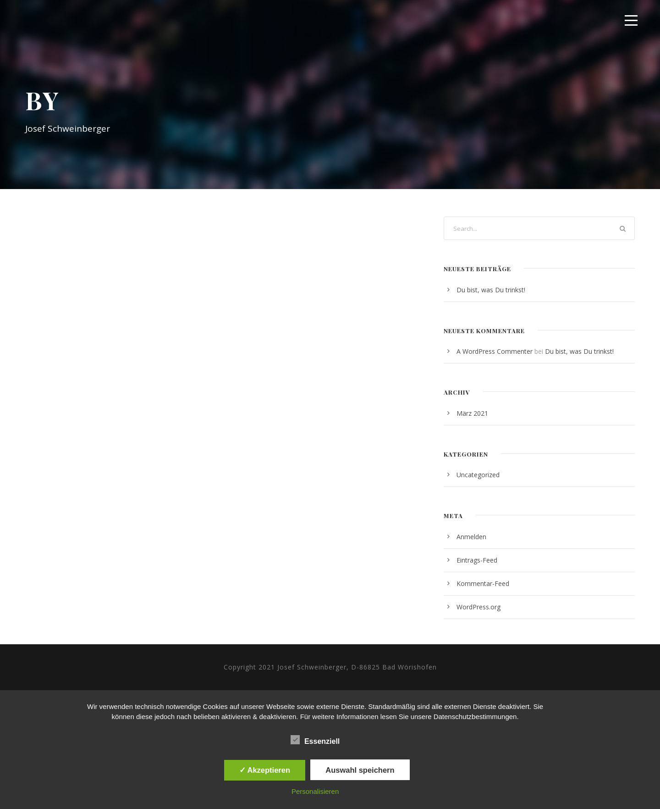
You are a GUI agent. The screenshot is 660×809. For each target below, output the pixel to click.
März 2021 (472, 413)
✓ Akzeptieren (265, 770)
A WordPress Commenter (494, 351)
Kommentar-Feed (482, 583)
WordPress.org (478, 607)
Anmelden (471, 536)
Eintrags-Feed (476, 560)
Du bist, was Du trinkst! (490, 289)
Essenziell (315, 740)
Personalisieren (315, 791)
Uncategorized (478, 474)
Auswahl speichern (359, 770)
